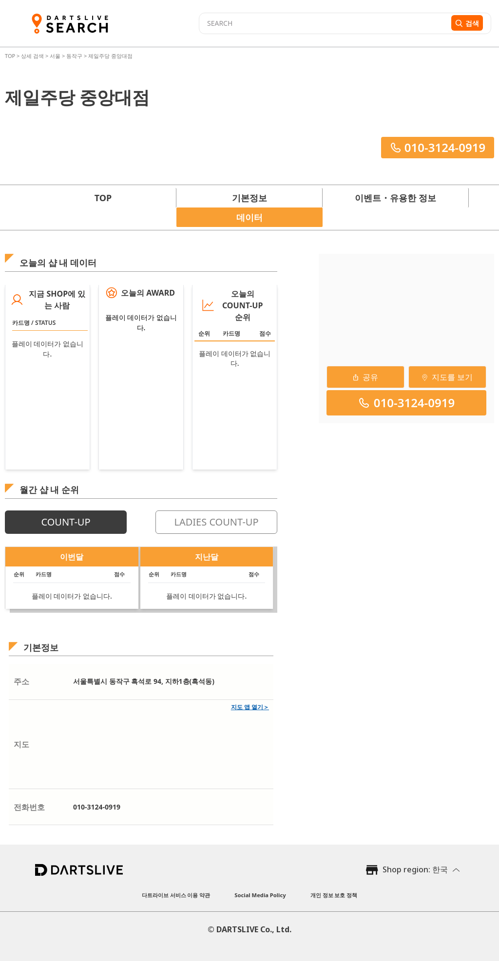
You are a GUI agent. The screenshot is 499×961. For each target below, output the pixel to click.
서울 (55, 55)
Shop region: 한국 (415, 869)
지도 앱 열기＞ (250, 707)
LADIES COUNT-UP (216, 521)
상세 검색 (33, 55)
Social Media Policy (260, 895)
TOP (11, 55)
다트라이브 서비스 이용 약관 (176, 895)
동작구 (74, 55)
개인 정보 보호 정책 (334, 895)
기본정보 (249, 198)
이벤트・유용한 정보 (395, 198)
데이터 (249, 217)
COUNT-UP (65, 521)
